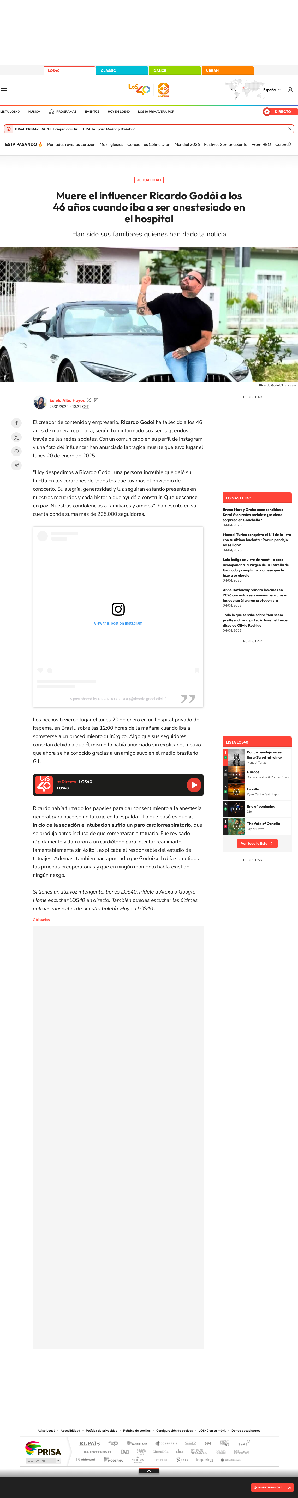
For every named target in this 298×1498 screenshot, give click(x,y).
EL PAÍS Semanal (199, 1450)
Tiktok (128, 1375)
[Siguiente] (290, 144)
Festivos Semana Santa (225, 144)
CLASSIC (108, 70)
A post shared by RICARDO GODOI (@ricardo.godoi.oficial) (118, 699)
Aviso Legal (46, 1431)
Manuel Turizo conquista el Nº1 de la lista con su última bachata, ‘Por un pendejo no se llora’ (257, 539)
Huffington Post (96, 1450)
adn (222, 1444)
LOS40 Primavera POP (156, 112)
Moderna (112, 1458)
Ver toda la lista (254, 843)
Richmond (86, 1458)
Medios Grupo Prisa (43, 1461)
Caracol (242, 1444)
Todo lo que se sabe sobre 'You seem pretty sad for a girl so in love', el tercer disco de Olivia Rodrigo (256, 620)
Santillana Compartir (166, 1444)
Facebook (16, 423)
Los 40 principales (114, 1444)
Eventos (92, 112)
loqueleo (205, 1458)
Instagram (118, 1375)
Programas (66, 112)
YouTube (138, 1375)
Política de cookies (137, 1431)
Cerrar (290, 129)
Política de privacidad (101, 1431)
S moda (182, 1458)
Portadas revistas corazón (71, 144)
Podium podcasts (137, 1458)
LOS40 (53, 70)
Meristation (230, 1458)
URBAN (212, 70)
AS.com (205, 1444)
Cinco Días (160, 1450)
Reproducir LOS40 (194, 785)
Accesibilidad (70, 1431)
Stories (180, 1375)
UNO (125, 1450)
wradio (140, 1450)
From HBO (261, 144)
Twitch (170, 1375)
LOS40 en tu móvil (212, 1431)
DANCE (159, 70)
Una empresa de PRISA (43, 1448)
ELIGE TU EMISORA (270, 1487)
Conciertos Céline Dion (148, 144)
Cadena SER (189, 1444)
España (269, 89)
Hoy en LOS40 (119, 112)
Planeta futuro (218, 1450)
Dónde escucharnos (245, 1431)
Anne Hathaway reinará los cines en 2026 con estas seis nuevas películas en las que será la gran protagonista (255, 595)
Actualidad (149, 180)
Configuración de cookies (174, 1431)
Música (34, 112)
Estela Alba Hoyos (67, 400)
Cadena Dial (180, 1450)
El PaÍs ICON (160, 1458)
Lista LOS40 (10, 112)
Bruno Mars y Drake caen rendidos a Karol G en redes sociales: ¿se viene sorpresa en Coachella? (253, 514)
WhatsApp (16, 451)
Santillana (139, 1444)
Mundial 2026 (187, 144)
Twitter (16, 437)
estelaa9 (89, 400)
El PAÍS (89, 1444)
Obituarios (41, 919)
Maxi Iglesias (111, 144)
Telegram (16, 465)
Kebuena (237, 1450)
